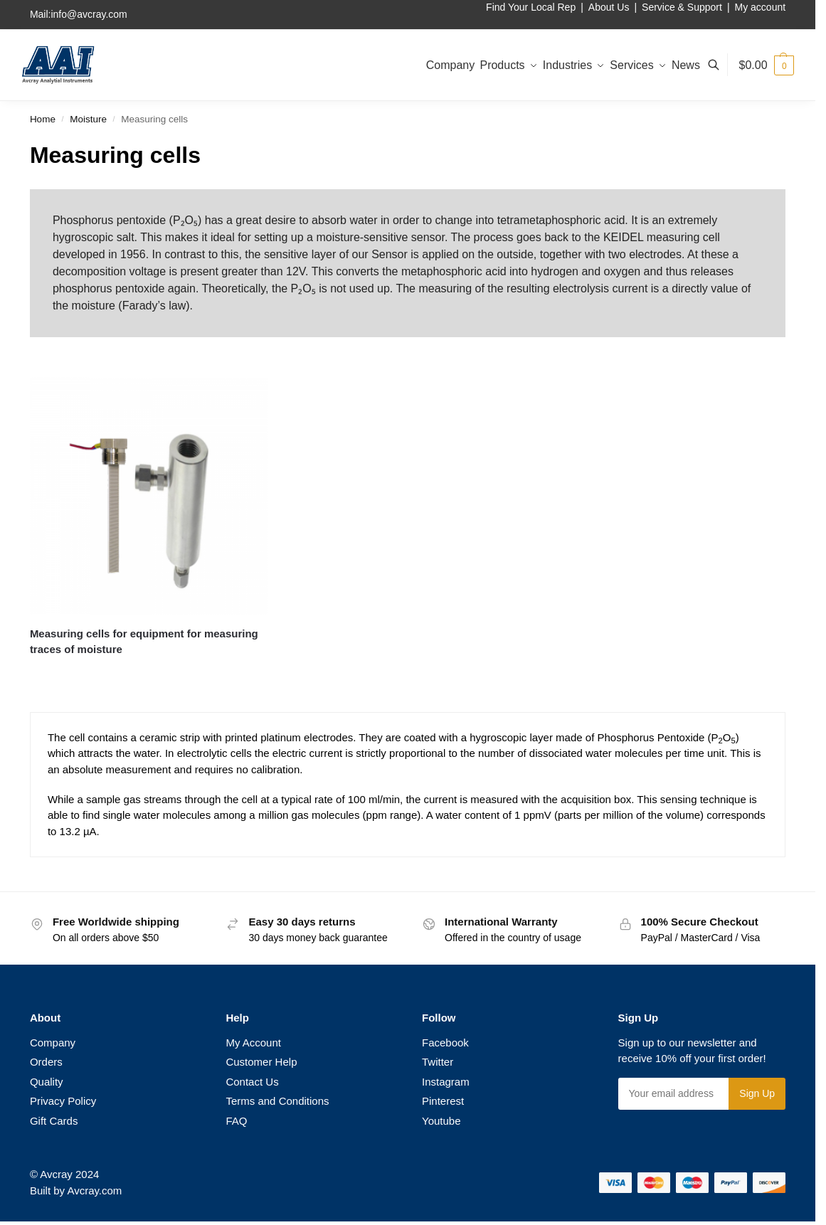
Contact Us (252, 1082)
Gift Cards (54, 1121)
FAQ (236, 1121)
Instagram (446, 1082)
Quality (46, 1082)
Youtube (441, 1121)
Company (52, 1042)
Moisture (88, 119)
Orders (46, 1062)
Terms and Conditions (277, 1101)
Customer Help (261, 1062)
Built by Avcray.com (76, 1190)
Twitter (437, 1062)
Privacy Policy (63, 1101)
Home (42, 119)
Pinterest (443, 1101)
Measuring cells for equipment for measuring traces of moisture (144, 641)
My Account (253, 1042)
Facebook (445, 1042)
